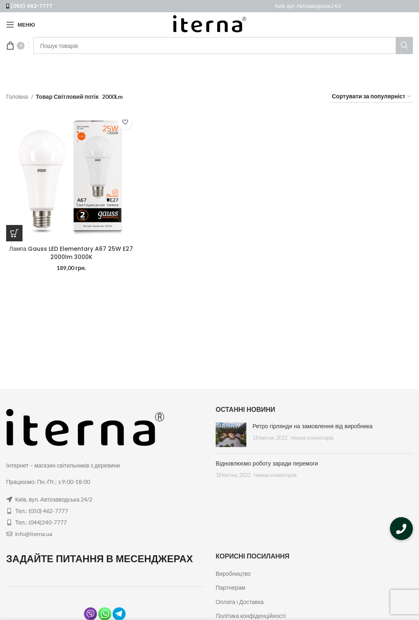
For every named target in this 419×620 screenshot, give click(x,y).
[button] (401, 528)
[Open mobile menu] (20, 24)
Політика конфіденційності (251, 615)
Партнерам (230, 587)
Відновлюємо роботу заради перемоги (267, 463)
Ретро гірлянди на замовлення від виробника (312, 426)
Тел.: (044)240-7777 (41, 522)
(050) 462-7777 (31, 5)
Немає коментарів (312, 438)
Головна (17, 96)
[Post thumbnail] (231, 434)
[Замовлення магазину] (372, 97)
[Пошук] (223, 45)
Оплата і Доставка (240, 601)
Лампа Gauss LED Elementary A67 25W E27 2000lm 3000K (71, 253)
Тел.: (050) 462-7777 (41, 510)
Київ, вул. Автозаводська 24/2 (308, 6)
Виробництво (233, 573)
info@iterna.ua (33, 533)
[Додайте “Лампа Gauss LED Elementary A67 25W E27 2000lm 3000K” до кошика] (14, 233)
